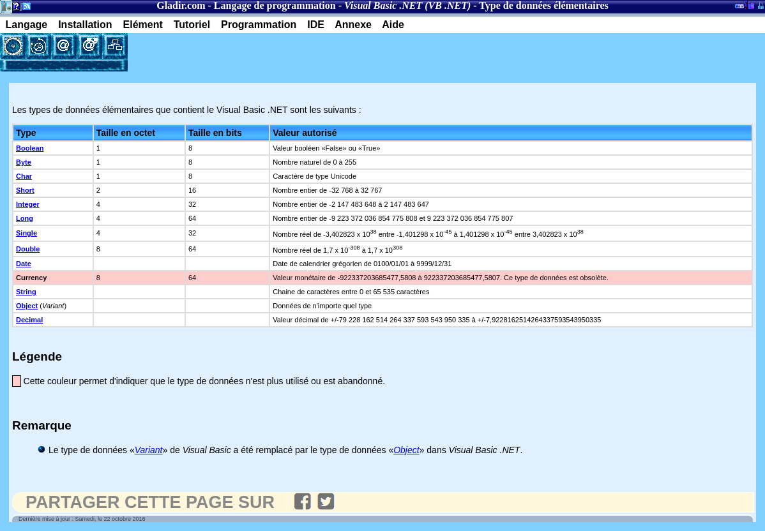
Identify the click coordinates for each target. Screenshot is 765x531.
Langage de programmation (275, 5)
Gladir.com (180, 5)
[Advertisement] (277, 52)
